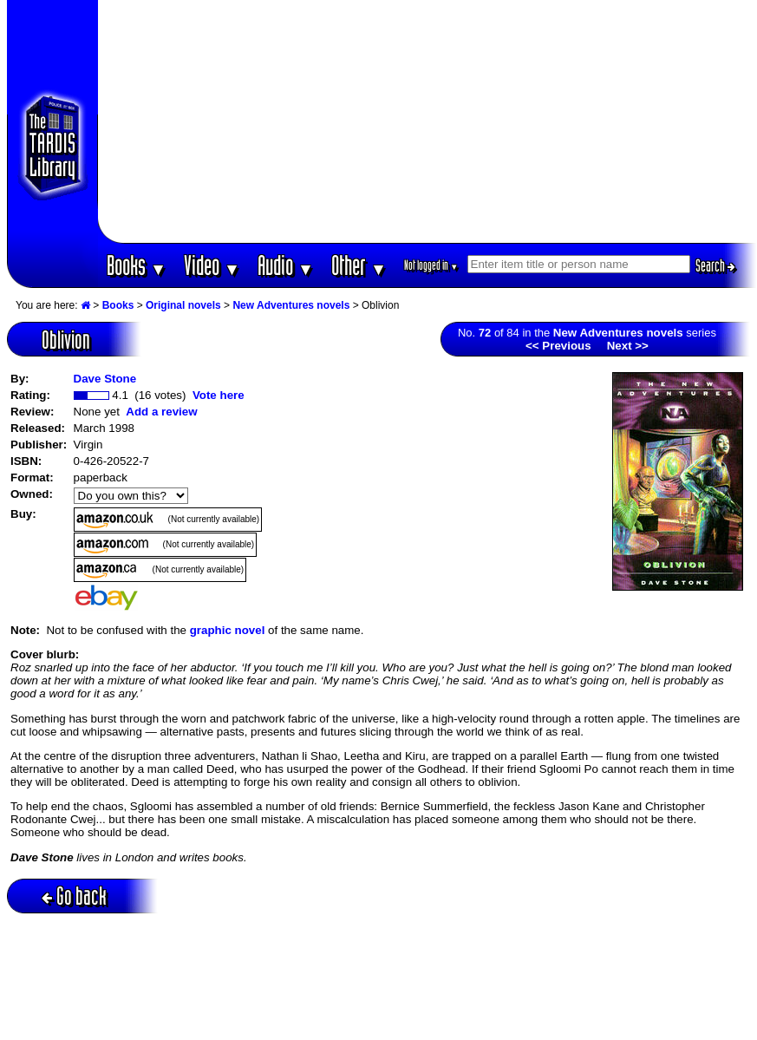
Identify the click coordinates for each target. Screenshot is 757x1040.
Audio (286, 265)
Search (715, 265)
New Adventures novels (290, 305)
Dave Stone (105, 378)
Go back (74, 895)
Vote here (219, 395)
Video (212, 265)
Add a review (161, 411)
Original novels (183, 305)
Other (359, 265)
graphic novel (227, 630)
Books (136, 265)
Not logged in (431, 265)
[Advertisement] (427, 121)
